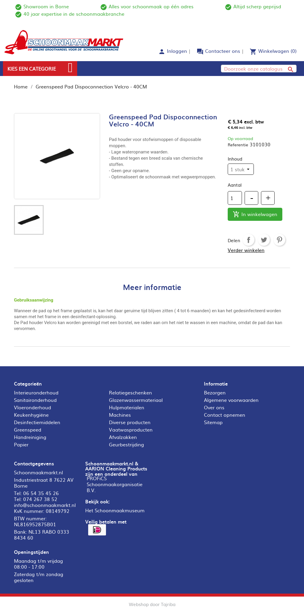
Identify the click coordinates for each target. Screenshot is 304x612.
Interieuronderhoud (36, 392)
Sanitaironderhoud (35, 399)
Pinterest (279, 240)
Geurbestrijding (126, 444)
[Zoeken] (259, 68)
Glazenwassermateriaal (136, 399)
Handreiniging (30, 436)
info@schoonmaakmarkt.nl (45, 504)
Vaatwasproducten (131, 429)
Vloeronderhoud (32, 407)
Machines (120, 414)
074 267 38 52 (40, 498)
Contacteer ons (222, 50)
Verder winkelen (246, 249)
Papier (21, 444)
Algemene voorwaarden (231, 399)
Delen (248, 240)
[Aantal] (235, 198)
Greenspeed (27, 429)
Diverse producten (130, 422)
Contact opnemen (224, 414)
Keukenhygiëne (31, 414)
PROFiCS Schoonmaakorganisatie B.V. (114, 484)
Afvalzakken (123, 436)
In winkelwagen (255, 214)
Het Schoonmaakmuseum (115, 510)
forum (200, 51)
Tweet (264, 240)
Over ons (214, 407)
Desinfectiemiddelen (37, 422)
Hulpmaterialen (126, 407)
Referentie (238, 145)
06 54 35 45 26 (41, 493)
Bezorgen (215, 392)
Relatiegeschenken (130, 392)
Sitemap (213, 422)
